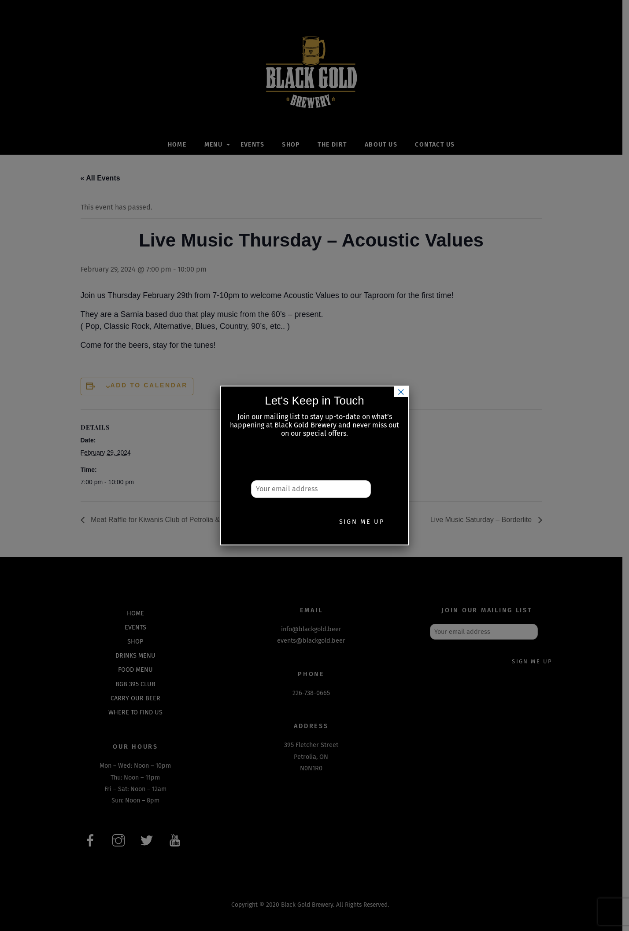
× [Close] (401, 391)
